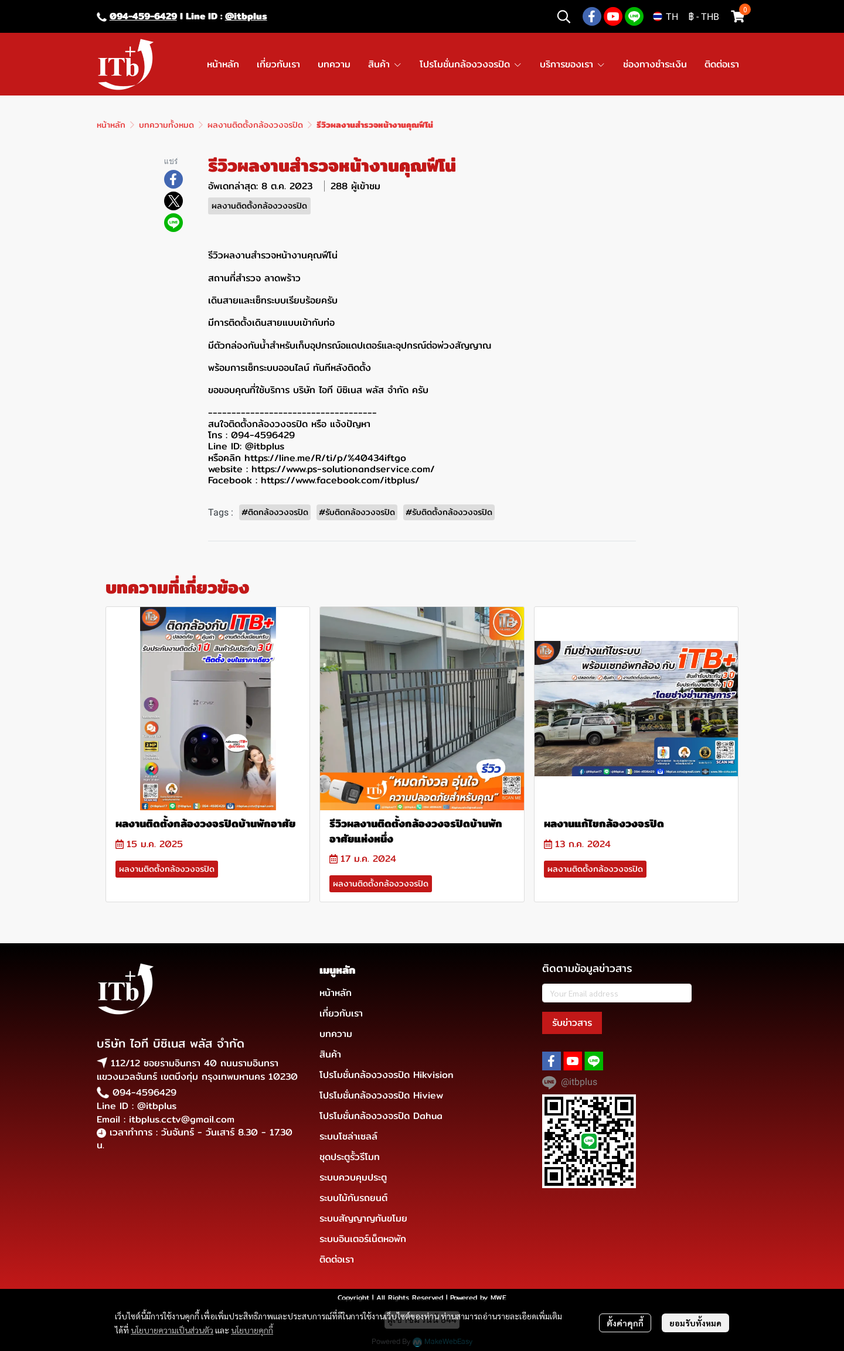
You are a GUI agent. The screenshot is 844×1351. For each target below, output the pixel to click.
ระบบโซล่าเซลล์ (348, 1136)
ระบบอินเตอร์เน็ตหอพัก (362, 1238)
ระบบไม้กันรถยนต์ (353, 1197)
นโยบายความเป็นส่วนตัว (172, 1330)
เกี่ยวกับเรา (341, 1013)
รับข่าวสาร (572, 1022)
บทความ (335, 1033)
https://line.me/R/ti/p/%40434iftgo (325, 458)
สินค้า (330, 1054)
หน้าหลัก (111, 124)
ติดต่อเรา (336, 1259)
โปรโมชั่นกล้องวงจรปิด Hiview (381, 1095)
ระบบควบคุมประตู (353, 1177)
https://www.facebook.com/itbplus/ (340, 480)
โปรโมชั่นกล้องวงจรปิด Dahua (381, 1115)
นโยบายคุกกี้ (252, 1330)
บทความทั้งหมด (166, 124)
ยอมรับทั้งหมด (695, 1323)
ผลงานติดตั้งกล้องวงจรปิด (255, 124)
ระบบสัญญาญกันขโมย (363, 1218)
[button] (564, 16)
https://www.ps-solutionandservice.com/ (343, 469)
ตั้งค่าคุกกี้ (625, 1323)
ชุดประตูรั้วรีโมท (349, 1156)
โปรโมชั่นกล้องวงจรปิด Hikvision (386, 1074)
